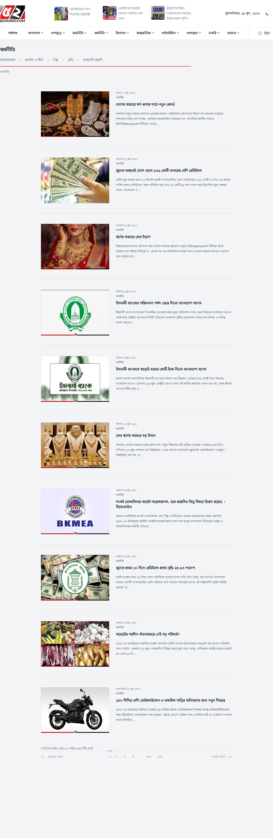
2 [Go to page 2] (116, 757)
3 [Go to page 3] (125, 757)
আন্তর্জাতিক (147, 33)
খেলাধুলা (195, 33)
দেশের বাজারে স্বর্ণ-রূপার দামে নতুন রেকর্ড (145, 104)
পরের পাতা (221, 757)
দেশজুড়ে (59, 33)
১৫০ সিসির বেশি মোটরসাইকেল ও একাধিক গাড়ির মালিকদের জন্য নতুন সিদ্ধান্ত (170, 700)
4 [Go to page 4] (133, 757)
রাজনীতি (81, 33)
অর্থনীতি (102, 33)
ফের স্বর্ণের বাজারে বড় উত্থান (136, 435)
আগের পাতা (52, 757)
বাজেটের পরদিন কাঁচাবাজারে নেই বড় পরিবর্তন (147, 634)
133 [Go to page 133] (160, 757)
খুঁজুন (264, 33)
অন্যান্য (234, 33)
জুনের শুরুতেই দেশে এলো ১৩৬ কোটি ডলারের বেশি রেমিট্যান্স (159, 170)
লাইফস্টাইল (172, 33)
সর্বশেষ (12, 33)
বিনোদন (124, 33)
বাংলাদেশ (37, 33)
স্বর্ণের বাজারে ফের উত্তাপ (133, 237)
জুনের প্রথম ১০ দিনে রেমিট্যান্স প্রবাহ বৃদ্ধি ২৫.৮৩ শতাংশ (155, 568)
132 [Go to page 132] (149, 757)
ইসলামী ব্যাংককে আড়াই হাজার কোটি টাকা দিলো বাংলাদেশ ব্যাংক (161, 369)
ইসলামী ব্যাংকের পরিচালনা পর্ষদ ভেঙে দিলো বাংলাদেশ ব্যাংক (158, 303)
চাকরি (215, 33)
